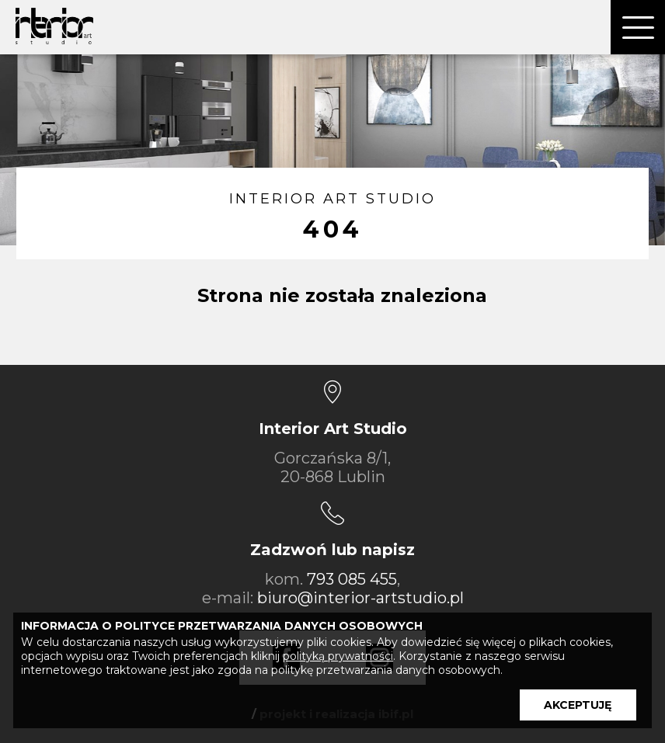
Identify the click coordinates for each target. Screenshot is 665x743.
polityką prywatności (338, 656)
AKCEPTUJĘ (577, 705)
